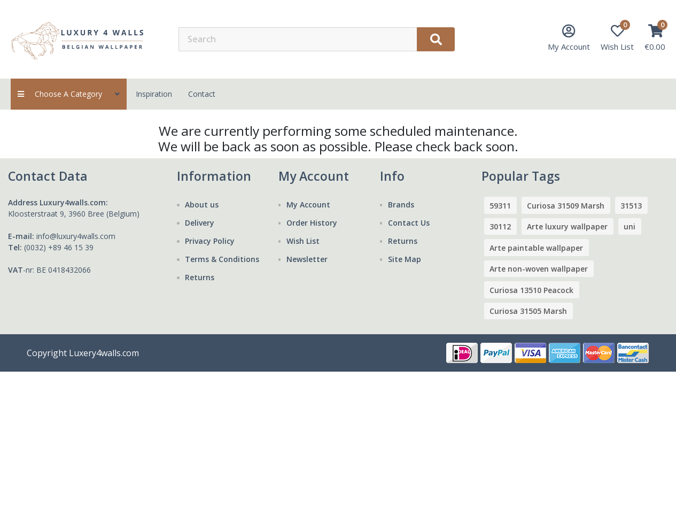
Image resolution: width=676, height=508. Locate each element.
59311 (500, 206)
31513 (631, 206)
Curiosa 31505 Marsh (528, 311)
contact (201, 94)
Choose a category (69, 94)
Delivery (199, 223)
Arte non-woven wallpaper (538, 269)
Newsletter (307, 259)
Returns (199, 277)
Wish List (303, 241)
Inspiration (154, 94)
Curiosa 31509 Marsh (565, 206)
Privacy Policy (210, 241)
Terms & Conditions (222, 259)
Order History (311, 223)
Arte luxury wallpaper (567, 226)
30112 (500, 226)
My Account (308, 204)
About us (202, 204)
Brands (401, 204)
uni (629, 226)
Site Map (404, 259)
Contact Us (409, 223)
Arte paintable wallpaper (536, 248)
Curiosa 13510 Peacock (531, 290)
